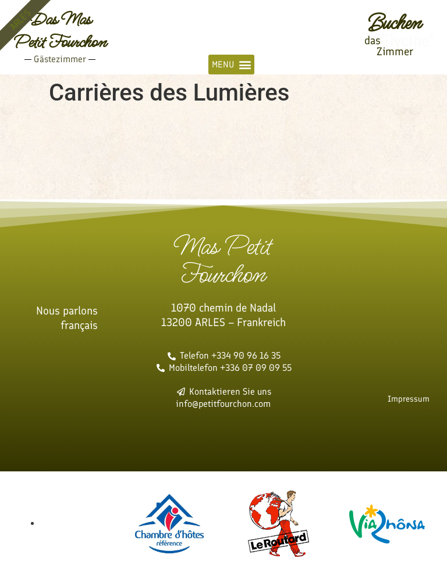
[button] (231, 64)
